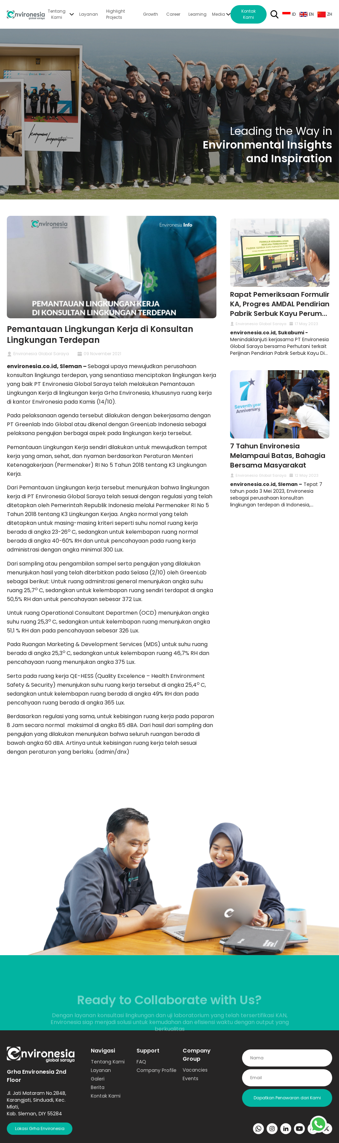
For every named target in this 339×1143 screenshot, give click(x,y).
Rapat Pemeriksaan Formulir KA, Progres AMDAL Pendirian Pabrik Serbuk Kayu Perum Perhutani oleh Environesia (279, 309)
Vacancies (195, 1070)
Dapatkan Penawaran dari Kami (287, 1098)
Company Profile (156, 1070)
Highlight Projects (115, 14)
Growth (150, 14)
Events (190, 1078)
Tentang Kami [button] (57, 14)
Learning (197, 14)
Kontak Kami (248, 14)
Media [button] (218, 14)
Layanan (88, 14)
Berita (97, 1087)
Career (173, 14)
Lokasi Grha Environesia (40, 1128)
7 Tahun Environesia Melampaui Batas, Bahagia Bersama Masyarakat (277, 455)
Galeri (97, 1078)
